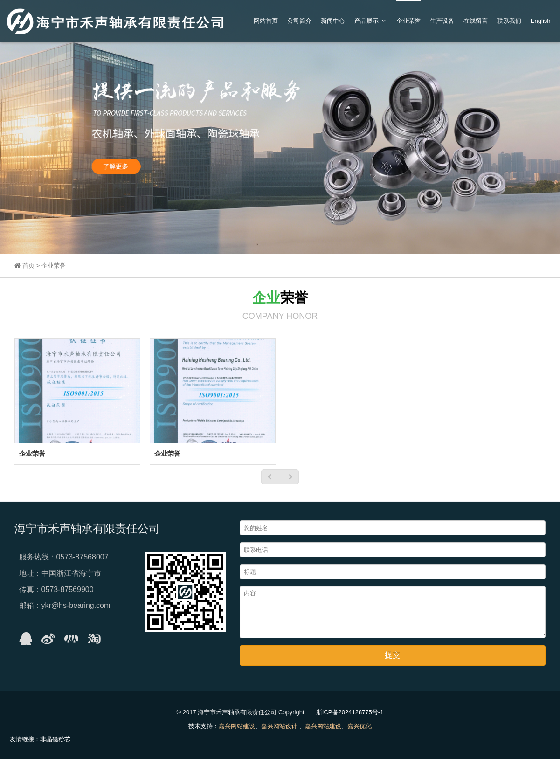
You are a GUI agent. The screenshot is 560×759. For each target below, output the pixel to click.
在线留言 (475, 20)
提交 (393, 655)
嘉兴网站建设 (237, 726)
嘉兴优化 (359, 726)
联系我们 (509, 20)
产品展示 (370, 20)
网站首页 (266, 20)
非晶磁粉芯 (55, 739)
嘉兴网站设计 (279, 726)
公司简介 (299, 20)
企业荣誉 (408, 20)
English (541, 20)
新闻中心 (333, 20)
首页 (29, 265)
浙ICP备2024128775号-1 (350, 712)
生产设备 (442, 20)
